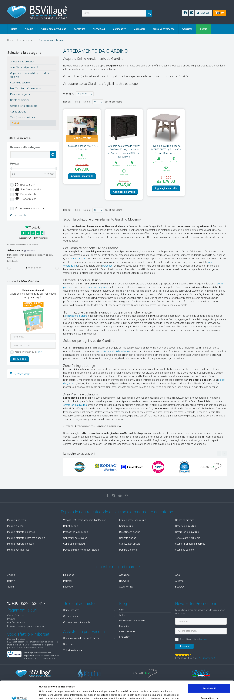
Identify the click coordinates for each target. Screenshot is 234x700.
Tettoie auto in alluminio (187, 543)
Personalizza (209, 682)
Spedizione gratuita (28, 189)
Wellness (123, 620)
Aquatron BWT (126, 591)
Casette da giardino (185, 531)
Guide (121, 615)
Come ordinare (89, 616)
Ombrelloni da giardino (187, 537)
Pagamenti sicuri (22, 615)
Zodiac (11, 580)
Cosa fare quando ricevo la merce (89, 644)
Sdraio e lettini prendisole (23, 105)
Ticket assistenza (89, 656)
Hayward (124, 586)
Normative (124, 631)
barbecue (107, 270)
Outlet (15, 123)
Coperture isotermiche (75, 543)
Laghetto (68, 591)
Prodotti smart (26, 199)
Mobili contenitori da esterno (25, 88)
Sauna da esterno (184, 554)
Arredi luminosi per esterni (24, 67)
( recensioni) (205, 663)
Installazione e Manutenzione (132, 625)
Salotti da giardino (20, 100)
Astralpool (124, 580)
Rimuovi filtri (18, 215)
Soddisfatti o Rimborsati (28, 639)
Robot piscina (70, 531)
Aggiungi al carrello (82, 181)
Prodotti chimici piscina (75, 537)
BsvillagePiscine (22, 374)
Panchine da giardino (21, 94)
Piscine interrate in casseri (21, 548)
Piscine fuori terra (16, 525)
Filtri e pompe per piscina (132, 525)
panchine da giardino (99, 292)
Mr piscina (68, 580)
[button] (203, 13)
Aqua (178, 580)
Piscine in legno (15, 531)
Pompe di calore (128, 554)
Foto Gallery (124, 642)
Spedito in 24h (25, 185)
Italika (10, 591)
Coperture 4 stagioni (74, 548)
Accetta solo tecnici (209, 691)
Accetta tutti (209, 672)
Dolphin (11, 586)
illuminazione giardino (76, 320)
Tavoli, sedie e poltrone (22, 117)
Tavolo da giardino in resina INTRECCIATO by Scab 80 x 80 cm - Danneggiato (166, 149)
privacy (39, 352)
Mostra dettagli (47, 694)
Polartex (67, 586)
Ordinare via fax (89, 622)
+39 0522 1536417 (26, 608)
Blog (123, 608)
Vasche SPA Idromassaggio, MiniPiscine (84, 525)
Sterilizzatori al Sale (129, 548)
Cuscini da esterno (20, 82)
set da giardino (78, 263)
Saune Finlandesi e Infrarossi (190, 548)
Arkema (179, 586)
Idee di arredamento (128, 636)
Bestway (179, 591)
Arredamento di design (22, 61)
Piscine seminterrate (18, 554)
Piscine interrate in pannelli (21, 537)
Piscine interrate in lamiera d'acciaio (26, 543)
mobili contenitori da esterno (113, 356)
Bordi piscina (126, 531)
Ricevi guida (19, 358)
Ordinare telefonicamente (89, 628)
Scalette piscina (127, 543)
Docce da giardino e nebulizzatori (81, 554)
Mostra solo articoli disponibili (30, 208)
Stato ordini (89, 650)
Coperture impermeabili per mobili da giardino (30, 75)
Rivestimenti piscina (129, 537)
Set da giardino (18, 111)
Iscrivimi (184, 651)
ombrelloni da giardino (75, 410)
